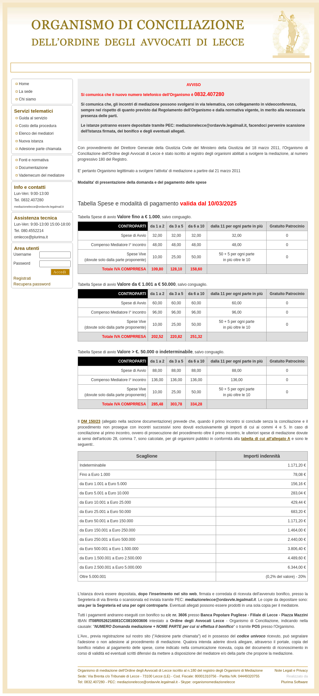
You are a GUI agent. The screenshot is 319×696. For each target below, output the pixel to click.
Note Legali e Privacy (291, 670)
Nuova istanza (31, 141)
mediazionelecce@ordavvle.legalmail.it (39, 206)
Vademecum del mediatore (42, 175)
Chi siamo (27, 99)
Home (24, 84)
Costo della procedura (37, 126)
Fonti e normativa (34, 160)
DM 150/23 (90, 421)
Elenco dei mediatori (36, 133)
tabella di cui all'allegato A (265, 438)
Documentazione (33, 167)
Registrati (22, 278)
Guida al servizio (33, 118)
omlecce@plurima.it (31, 237)
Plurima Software (294, 682)
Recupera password (32, 284)
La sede (26, 91)
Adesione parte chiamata (40, 149)
